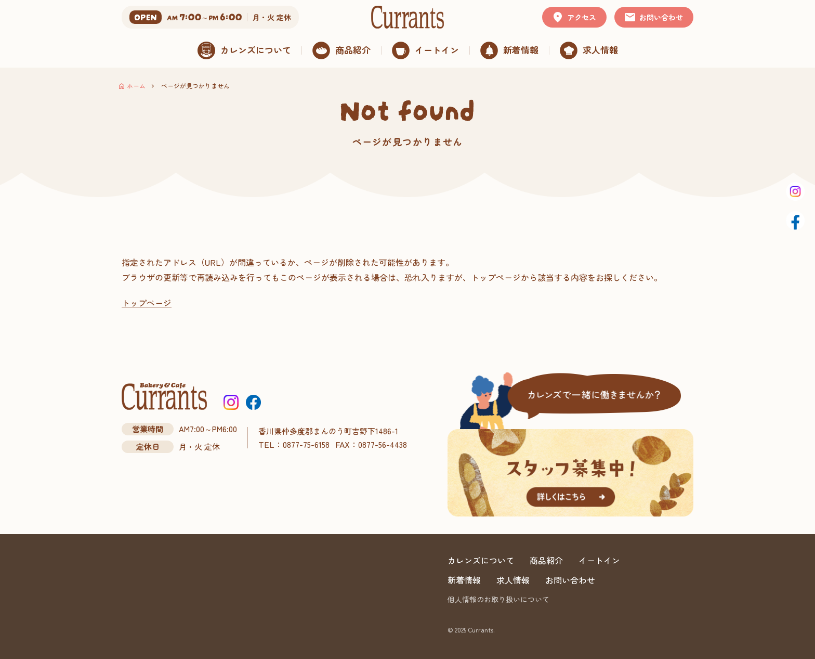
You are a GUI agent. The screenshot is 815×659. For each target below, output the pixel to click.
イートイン (599, 560)
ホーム (136, 85)
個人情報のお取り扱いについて (498, 599)
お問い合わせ (570, 580)
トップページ (147, 302)
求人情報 (513, 580)
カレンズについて (481, 560)
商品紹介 (546, 560)
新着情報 (464, 580)
